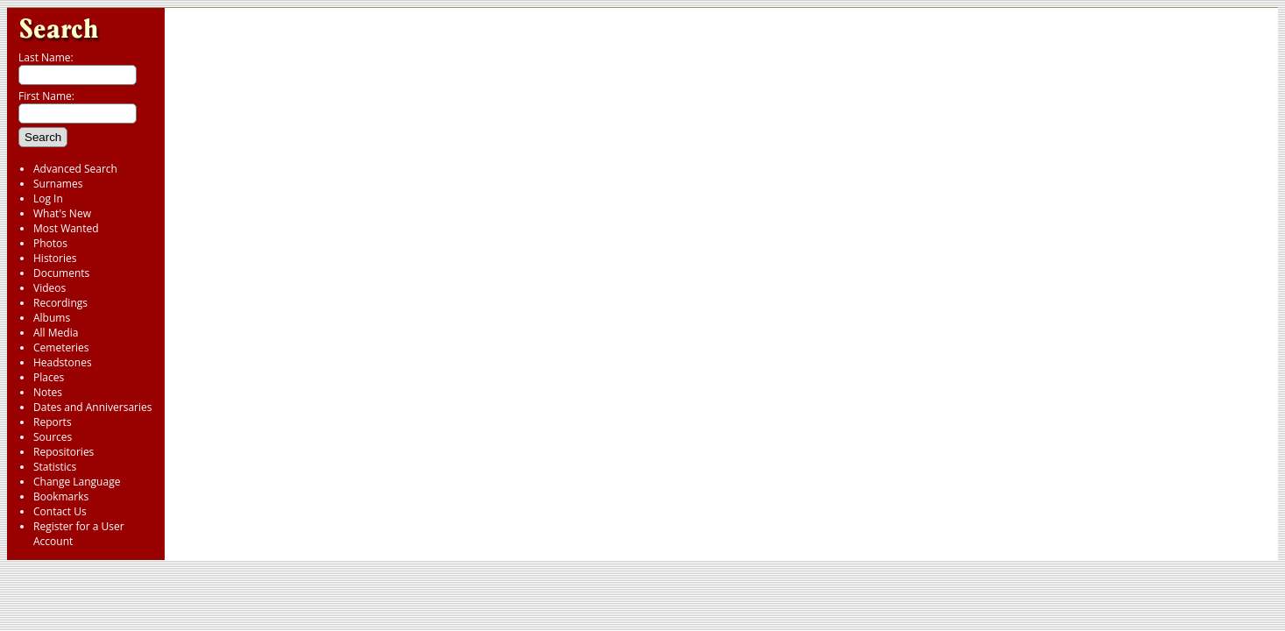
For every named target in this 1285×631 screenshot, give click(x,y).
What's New (62, 213)
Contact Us (60, 511)
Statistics (54, 466)
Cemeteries (61, 347)
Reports (52, 422)
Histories (54, 258)
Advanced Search (75, 168)
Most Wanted (66, 228)
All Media (55, 332)
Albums (51, 317)
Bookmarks (60, 496)
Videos (49, 287)
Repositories (63, 451)
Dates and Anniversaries (92, 407)
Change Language (76, 481)
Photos (50, 243)
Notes (47, 392)
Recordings (60, 302)
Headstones (62, 362)
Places (48, 377)
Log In (48, 198)
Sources (52, 436)
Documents (61, 273)
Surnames (57, 183)
